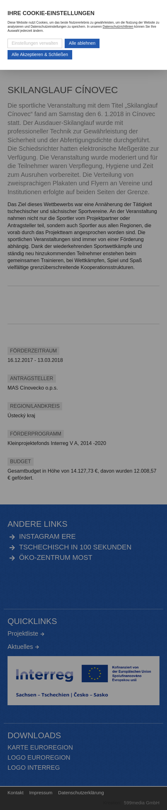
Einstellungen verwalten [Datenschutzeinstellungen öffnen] (35, 43)
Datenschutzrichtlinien (118, 26)
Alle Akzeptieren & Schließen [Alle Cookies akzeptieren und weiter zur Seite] (40, 54)
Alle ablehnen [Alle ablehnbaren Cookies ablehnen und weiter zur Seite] (82, 43)
